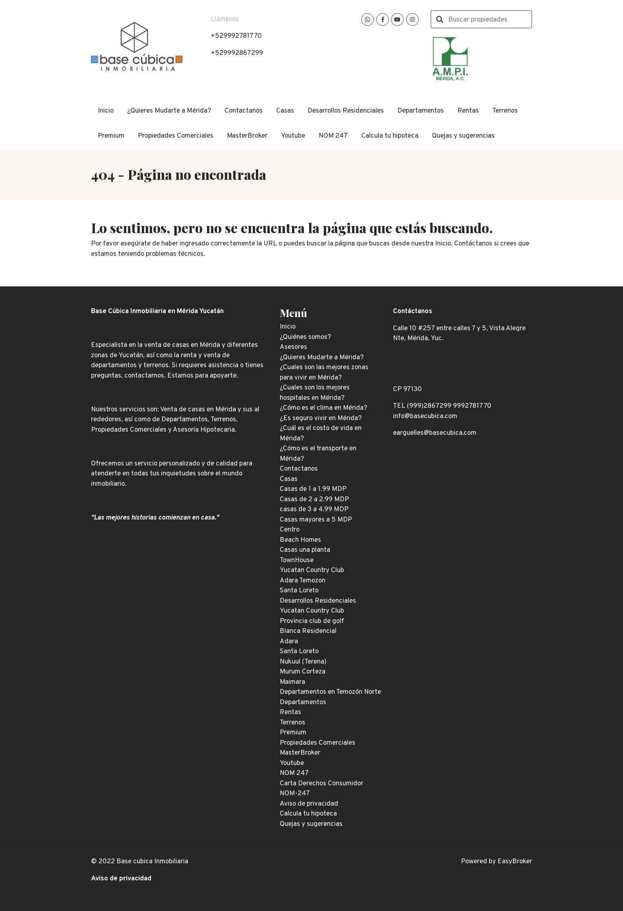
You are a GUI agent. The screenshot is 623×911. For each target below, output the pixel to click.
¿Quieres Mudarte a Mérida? (169, 111)
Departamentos (420, 111)
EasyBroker (514, 861)
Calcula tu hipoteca (389, 136)
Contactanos (243, 111)
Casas (285, 111)
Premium (111, 136)
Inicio (106, 111)
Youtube (293, 136)
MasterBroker (247, 136)
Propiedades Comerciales (175, 136)
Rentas (468, 111)
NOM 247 (333, 136)
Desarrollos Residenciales (346, 111)
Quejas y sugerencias (463, 136)
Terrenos (505, 111)
